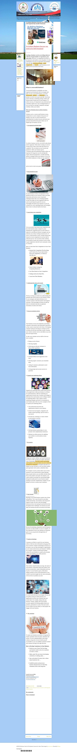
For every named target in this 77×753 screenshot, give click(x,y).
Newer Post (28, 736)
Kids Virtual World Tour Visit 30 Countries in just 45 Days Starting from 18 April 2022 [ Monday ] (20, 58)
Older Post (48, 736)
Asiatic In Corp (56, 61)
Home (38, 736)
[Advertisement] (38, 726)
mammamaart (50, 746)
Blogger (58, 746)
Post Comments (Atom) (41, 739)
